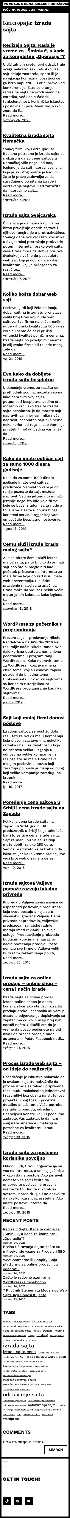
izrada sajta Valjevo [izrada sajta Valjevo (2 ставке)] (12, 1362)
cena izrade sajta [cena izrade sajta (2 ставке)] (53, 1326)
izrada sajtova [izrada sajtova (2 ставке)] (41, 1366)
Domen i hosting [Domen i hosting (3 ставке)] (53, 1330)
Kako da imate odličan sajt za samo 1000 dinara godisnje (33, 464)
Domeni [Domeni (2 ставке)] (37, 1331)
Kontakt (44, 9)
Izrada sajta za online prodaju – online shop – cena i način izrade (30, 983)
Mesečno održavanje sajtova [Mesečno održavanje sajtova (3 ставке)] (21, 1384)
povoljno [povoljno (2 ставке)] (62, 1405)
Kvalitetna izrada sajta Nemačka (28, 138)
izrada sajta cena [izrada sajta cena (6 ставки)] (19, 1351)
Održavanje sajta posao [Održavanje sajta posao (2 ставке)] (14, 1400)
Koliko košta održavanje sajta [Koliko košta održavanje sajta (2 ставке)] (17, 1375)
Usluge (22, 9)
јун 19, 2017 (12, 787)
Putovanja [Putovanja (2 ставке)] (8, 1410)
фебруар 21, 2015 (16, 1048)
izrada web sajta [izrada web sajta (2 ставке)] (37, 1371)
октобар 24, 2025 (17, 120)
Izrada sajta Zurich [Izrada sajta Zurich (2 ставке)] (33, 1362)
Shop (4, 1472)
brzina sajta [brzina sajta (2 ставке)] (37, 1326)
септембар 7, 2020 (17, 200)
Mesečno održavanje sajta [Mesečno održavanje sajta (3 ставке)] (19, 1379)
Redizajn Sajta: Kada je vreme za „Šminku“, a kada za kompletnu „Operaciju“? (34, 50)
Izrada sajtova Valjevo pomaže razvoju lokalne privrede (30, 888)
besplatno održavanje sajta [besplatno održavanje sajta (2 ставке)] (16, 1326)
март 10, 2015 (14, 868)
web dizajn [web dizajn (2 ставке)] (47, 1414)
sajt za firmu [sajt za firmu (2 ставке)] (9, 1414)
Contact (5, 1461)
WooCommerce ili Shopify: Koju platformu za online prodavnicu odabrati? (30, 1264)
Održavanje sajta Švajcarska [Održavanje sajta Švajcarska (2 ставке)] (41, 1400)
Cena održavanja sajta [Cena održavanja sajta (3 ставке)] (17, 1330)
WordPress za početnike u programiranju (33, 626)
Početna (9, 9)
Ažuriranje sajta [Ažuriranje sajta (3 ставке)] (42, 1321)
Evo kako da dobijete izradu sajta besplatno (28, 376)
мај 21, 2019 (13, 358)
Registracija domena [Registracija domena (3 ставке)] (48, 1409)
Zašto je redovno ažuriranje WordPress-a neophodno (26, 1279)
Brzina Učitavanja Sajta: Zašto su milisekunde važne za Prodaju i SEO (34, 1249)
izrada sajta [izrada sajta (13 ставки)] (18, 1345)
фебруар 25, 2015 (16, 962)
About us (6, 1467)
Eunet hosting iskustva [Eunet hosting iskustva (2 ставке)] (14, 1335)
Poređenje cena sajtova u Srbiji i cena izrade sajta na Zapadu (33, 807)
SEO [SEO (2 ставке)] (19, 1414)
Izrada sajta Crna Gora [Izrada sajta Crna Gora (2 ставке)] (48, 1352)
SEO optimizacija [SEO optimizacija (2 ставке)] (32, 1414)
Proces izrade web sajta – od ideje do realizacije (32, 1066)
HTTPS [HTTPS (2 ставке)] (6, 1340)
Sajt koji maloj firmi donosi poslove (34, 720)
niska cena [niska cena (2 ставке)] (46, 1385)
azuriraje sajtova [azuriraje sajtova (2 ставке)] (22, 1322)
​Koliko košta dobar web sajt (30, 296)
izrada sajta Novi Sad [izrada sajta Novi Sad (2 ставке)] (13, 1357)
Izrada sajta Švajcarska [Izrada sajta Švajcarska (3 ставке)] (17, 1365)
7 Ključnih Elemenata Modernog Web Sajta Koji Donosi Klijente (35, 1292)
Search (56, 1449)
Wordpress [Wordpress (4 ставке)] (11, 1419)
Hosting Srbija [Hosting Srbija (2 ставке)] (57, 1335)
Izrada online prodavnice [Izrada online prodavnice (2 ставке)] (24, 1340)
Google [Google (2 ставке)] (31, 1335)
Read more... (14, 115)
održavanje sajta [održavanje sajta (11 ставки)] (23, 1395)
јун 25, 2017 (13, 702)
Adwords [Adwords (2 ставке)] (7, 1322)
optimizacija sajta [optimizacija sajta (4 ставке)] (42, 1405)
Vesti (32, 9)
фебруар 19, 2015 (16, 1137)
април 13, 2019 (15, 528)
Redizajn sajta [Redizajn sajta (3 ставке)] (24, 1409)
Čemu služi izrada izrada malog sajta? (30, 546)
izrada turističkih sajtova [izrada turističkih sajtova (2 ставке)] (15, 1371)
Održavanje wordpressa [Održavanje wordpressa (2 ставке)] (14, 1405)
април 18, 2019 (15, 443)
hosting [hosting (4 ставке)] (42, 1335)
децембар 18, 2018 (17, 608)
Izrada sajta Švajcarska (29, 215)
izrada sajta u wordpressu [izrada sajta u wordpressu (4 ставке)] (46, 1356)
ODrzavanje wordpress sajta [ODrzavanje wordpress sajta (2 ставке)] (16, 1389)
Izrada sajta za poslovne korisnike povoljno (30, 1155)
